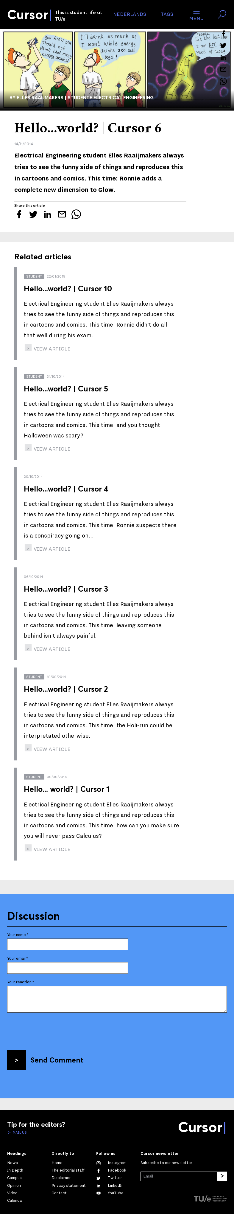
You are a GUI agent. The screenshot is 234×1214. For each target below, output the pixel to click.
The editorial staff (68, 1170)
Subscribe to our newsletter (166, 1163)
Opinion (14, 1185)
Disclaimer (61, 1177)
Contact (59, 1193)
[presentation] (52, 1029)
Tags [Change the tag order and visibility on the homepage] (167, 14)
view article (51, 349)
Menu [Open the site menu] (196, 14)
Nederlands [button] (129, 14)
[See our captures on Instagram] (111, 1163)
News (12, 1163)
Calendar (15, 1200)
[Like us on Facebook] (111, 1170)
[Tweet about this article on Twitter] (223, 45)
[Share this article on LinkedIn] (223, 57)
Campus (14, 1177)
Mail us (19, 1132)
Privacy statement (69, 1185)
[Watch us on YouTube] (110, 1193)
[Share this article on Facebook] (223, 33)
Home (57, 1163)
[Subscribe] (222, 1176)
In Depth (15, 1170)
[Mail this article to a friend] (223, 69)
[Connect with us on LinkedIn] (110, 1185)
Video (12, 1193)
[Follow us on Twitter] (109, 1177)
